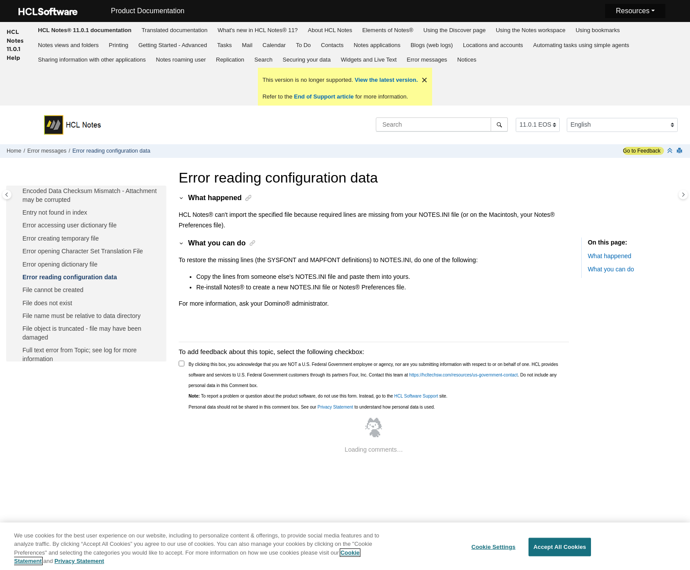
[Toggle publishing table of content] (6, 194)
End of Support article (323, 96)
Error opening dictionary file (59, 264)
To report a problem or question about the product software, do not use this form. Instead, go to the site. (318, 396)
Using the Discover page (454, 30)
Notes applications (377, 45)
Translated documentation (175, 30)
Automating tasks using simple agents (581, 45)
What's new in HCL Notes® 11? (258, 30)
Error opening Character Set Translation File (82, 251)
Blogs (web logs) (432, 45)
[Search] (499, 124)
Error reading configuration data (111, 151)
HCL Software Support (416, 396)
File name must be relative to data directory (81, 315)
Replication (230, 59)
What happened (609, 255)
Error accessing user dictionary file (69, 225)
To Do (303, 45)
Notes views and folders (68, 45)
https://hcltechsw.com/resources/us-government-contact (463, 375)
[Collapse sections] (671, 151)
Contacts (332, 45)
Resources (632, 11)
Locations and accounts (493, 45)
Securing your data (306, 59)
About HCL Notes (330, 30)
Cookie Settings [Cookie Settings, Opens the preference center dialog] (493, 551)
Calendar (274, 45)
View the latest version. (385, 80)
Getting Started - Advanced (172, 45)
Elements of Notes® (387, 30)
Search (263, 59)
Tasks (224, 45)
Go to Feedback (642, 151)
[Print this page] (680, 151)
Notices (466, 59)
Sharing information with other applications (92, 59)
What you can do (611, 269)
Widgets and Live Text (368, 59)
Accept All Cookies (559, 551)
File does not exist (47, 303)
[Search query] (442, 124)
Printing (118, 45)
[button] (18, 191)
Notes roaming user (181, 59)
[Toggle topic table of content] (683, 194)
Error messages (427, 59)
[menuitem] (84, 29)
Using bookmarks (598, 30)
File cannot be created (53, 289)
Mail (247, 45)
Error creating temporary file (60, 238)
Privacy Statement (335, 407)
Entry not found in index (54, 212)
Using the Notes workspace (530, 30)
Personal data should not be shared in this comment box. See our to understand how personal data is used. (312, 407)
